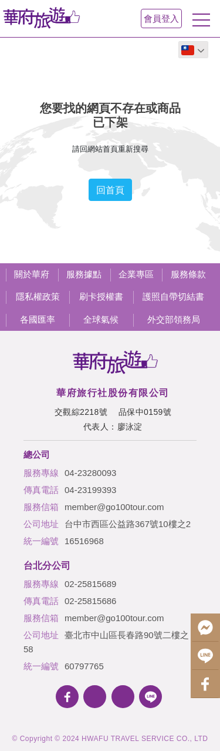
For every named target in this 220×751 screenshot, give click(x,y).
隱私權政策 (38, 296)
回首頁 (110, 189)
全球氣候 (101, 319)
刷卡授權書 (101, 296)
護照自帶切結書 (173, 296)
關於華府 (31, 274)
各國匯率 (37, 319)
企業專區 (136, 274)
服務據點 (83, 274)
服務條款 (188, 274)
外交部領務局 (173, 319)
